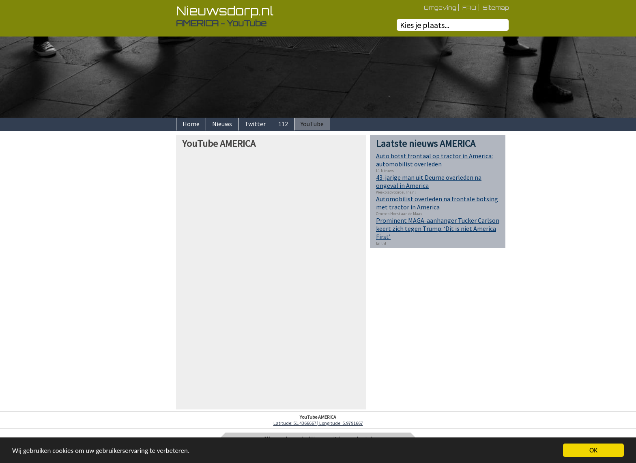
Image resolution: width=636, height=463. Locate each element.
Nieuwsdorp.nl (224, 10)
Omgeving (440, 7)
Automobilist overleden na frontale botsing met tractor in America (437, 203)
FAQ (469, 7)
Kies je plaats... (424, 25)
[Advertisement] (147, 257)
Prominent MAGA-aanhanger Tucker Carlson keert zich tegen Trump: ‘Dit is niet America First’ (437, 228)
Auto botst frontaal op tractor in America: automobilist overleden (434, 160)
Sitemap (496, 7)
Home (191, 124)
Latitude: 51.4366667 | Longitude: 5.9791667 (318, 423)
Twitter (255, 124)
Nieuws (222, 124)
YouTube (312, 124)
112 (283, 124)
